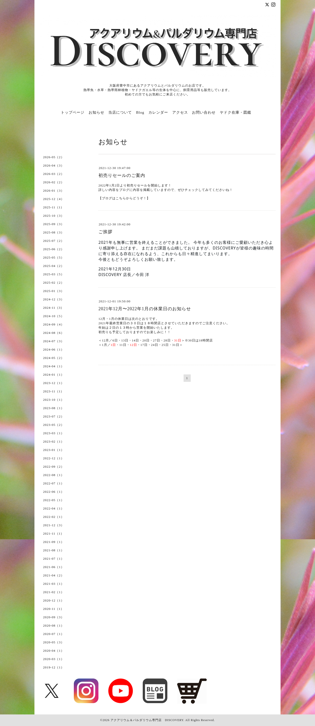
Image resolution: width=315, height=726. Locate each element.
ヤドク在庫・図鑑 (235, 112)
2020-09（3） (53, 617)
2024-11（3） (53, 307)
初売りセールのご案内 (121, 175)
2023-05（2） (53, 425)
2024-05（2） (53, 358)
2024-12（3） (53, 299)
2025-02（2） (53, 282)
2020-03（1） (53, 659)
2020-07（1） (53, 634)
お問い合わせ (204, 112)
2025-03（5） (53, 274)
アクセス (180, 112)
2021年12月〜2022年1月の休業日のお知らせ (144, 308)
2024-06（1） (53, 349)
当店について (120, 112)
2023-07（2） (53, 416)
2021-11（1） (53, 533)
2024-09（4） (53, 324)
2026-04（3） (53, 165)
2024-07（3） (53, 341)
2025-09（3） (53, 224)
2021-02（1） (53, 592)
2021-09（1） (53, 542)
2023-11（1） (53, 391)
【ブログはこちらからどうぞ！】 (124, 198)
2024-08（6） (53, 333)
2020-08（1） (53, 625)
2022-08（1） (53, 475)
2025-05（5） (53, 257)
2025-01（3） (53, 291)
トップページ (72, 112)
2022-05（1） (53, 500)
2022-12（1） (53, 458)
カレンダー (158, 112)
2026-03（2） (53, 174)
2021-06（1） (53, 567)
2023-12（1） (53, 383)
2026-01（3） (53, 190)
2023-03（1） (53, 433)
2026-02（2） (53, 182)
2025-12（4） (53, 199)
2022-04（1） (53, 508)
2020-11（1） (53, 609)
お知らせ (96, 112)
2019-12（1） (53, 667)
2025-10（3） (53, 215)
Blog (140, 112)
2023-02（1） (53, 441)
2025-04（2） (53, 266)
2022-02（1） (53, 517)
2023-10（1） (53, 400)
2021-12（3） (53, 525)
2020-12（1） (53, 600)
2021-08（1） (53, 550)
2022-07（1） (53, 483)
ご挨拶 (105, 231)
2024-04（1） (53, 366)
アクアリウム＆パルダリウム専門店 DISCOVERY (146, 720)
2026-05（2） (53, 157)
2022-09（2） (53, 466)
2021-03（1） (53, 584)
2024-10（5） (53, 316)
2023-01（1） (53, 450)
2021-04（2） (53, 575)
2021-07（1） (53, 558)
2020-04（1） (53, 650)
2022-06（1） (53, 492)
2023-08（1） (53, 408)
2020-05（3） (53, 642)
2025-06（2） (53, 249)
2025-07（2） (53, 241)
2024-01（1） (53, 374)
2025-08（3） (53, 232)
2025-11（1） (53, 207)
